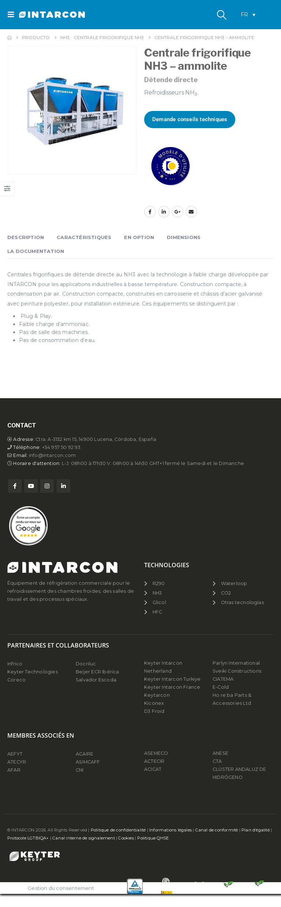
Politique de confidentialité (118, 830)
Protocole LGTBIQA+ (28, 838)
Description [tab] (25, 237)
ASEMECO (156, 753)
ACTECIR (154, 761)
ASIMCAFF (88, 762)
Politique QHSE (153, 838)
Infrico (14, 663)
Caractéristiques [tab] (84, 237)
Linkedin (63, 486)
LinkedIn (164, 212)
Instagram (47, 486)
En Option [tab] (139, 237)
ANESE (220, 753)
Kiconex (154, 703)
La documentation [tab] (35, 251)
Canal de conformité (216, 830)
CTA (217, 761)
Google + (177, 212)
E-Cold (221, 687)
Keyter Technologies (32, 672)
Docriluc (86, 663)
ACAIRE (84, 754)
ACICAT (152, 769)
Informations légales (170, 830)
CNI (80, 770)
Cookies (126, 838)
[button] (13, 14)
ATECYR (16, 762)
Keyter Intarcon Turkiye (172, 679)
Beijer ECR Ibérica (97, 672)
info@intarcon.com (52, 455)
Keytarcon (157, 695)
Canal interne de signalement (83, 838)
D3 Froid (154, 711)
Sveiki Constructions (237, 671)
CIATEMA (223, 679)
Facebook (150, 212)
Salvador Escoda (96, 680)
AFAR (14, 770)
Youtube (31, 486)
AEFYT (14, 754)
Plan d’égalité (255, 830)
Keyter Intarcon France (172, 687)
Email (191, 212)
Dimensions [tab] (184, 237)
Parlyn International (236, 663)
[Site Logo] (39, 14)
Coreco (16, 680)
